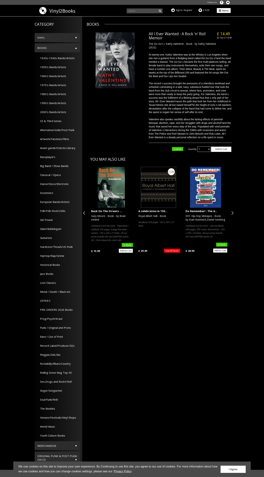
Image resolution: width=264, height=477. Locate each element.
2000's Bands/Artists (51, 112)
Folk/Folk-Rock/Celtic (51, 211)
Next (231, 213)
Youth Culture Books (51, 435)
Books (42, 48)
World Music (46, 426)
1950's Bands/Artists (51, 67)
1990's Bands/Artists (51, 103)
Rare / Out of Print (50, 336)
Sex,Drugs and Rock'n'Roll (54, 381)
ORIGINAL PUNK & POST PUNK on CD (57, 457)
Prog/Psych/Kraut (49, 318)
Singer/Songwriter (49, 390)
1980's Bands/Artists (51, 94)
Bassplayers (46, 157)
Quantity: (192, 149)
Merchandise (46, 446)
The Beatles (46, 408)
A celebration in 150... (152, 211)
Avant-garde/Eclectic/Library (56, 148)
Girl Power (45, 220)
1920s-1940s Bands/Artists (56, 58)
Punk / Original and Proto (54, 327)
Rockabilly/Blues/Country (54, 363)
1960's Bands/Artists (51, 76)
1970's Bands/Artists (51, 85)
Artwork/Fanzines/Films (53, 139)
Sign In (179, 10)
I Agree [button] (233, 469)
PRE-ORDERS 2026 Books (55, 309)
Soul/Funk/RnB (47, 399)
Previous (85, 213)
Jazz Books (45, 274)
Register (188, 10)
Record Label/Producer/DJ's (56, 345)
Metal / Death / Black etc (54, 291)
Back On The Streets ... (106, 211)
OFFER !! (43, 300)
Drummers (45, 193)
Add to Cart (221, 149)
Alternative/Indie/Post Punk (55, 130)
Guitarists (44, 238)
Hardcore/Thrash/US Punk (55, 247)
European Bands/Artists (53, 202)
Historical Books (48, 265)
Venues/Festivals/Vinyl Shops (56, 417)
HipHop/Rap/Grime (50, 256)
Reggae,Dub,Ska (48, 354)
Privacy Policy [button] (123, 471)
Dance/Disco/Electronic (53, 184)
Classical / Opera (49, 175)
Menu (224, 10)
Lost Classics (46, 283)
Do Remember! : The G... (201, 211)
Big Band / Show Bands (53, 166)
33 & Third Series (49, 121)
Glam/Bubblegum (49, 229)
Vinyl (41, 37)
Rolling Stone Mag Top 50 (54, 372)
